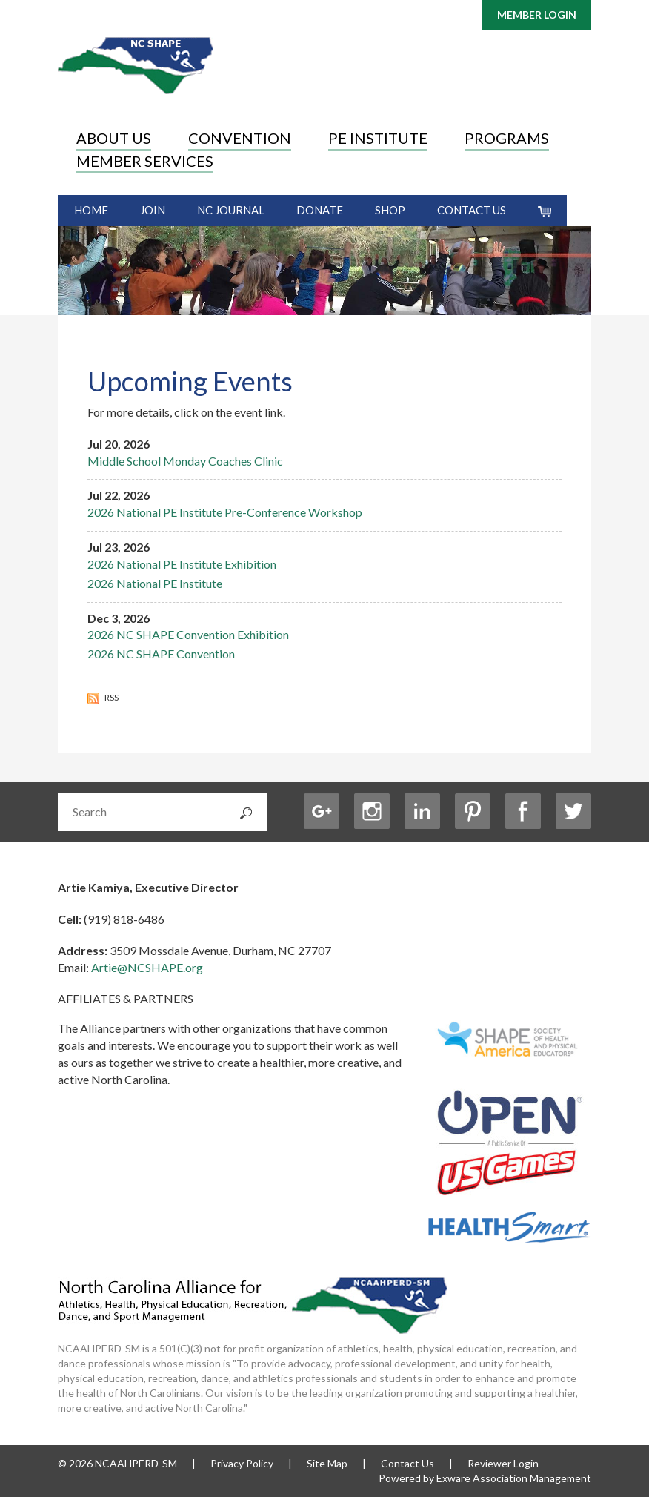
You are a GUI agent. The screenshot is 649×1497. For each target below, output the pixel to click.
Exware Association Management (513, 1478)
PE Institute (377, 138)
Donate (319, 210)
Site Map (327, 1463)
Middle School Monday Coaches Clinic (185, 461)
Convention (239, 138)
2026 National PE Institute (154, 583)
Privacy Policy (241, 1463)
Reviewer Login (503, 1463)
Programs (507, 138)
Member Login (536, 14)
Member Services (144, 161)
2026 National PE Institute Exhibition (181, 564)
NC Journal (230, 210)
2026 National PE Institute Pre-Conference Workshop (224, 512)
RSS (103, 697)
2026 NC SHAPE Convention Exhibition (188, 634)
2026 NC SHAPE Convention (161, 654)
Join (152, 210)
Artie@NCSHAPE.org (147, 967)
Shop (390, 210)
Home (91, 210)
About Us (113, 138)
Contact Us (471, 210)
